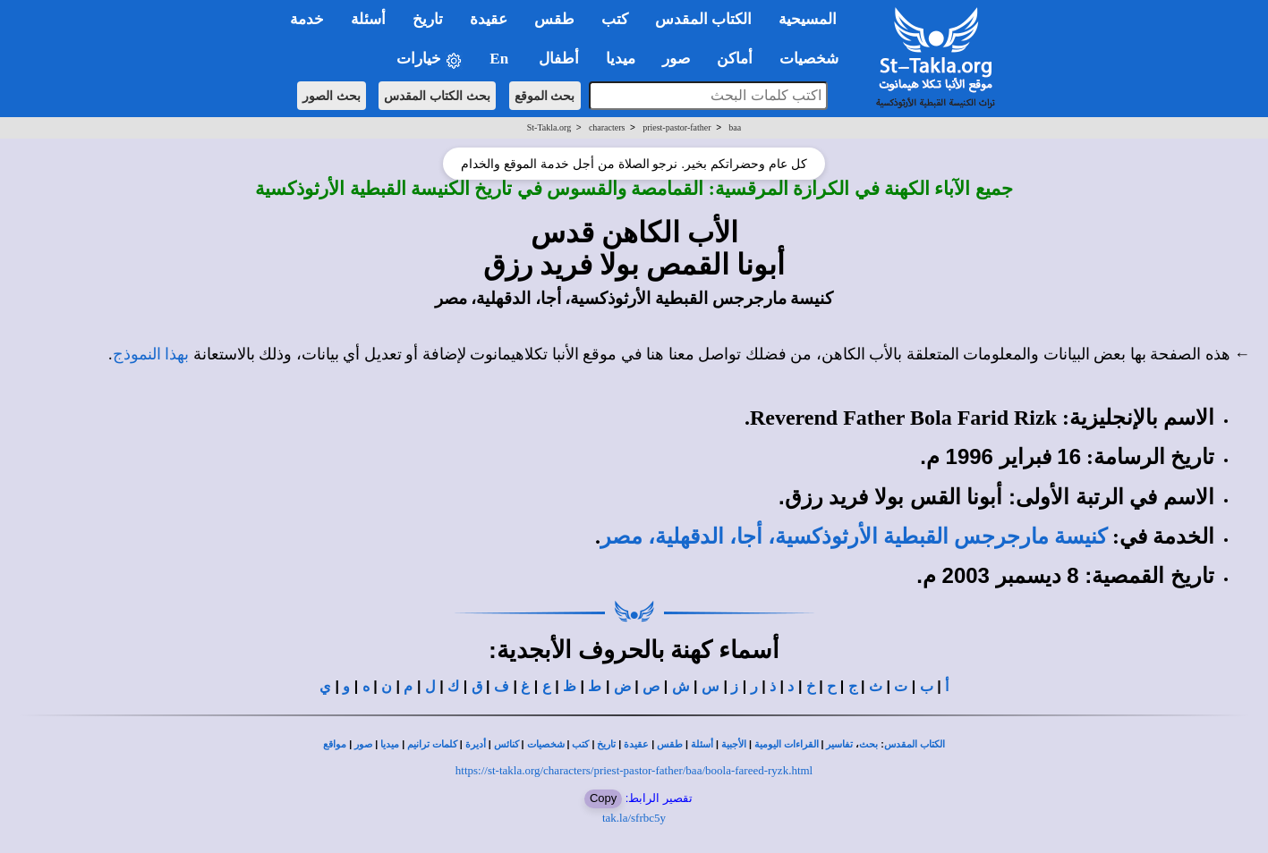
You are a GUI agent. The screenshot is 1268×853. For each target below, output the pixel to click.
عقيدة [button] (488, 19)
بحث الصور (331, 96)
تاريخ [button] (428, 19)
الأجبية (733, 744)
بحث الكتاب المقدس (437, 96)
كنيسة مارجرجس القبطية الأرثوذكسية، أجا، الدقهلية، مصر (853, 536)
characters (607, 127)
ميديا (389, 744)
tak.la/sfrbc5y (634, 817)
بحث (868, 744)
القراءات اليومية (786, 744)
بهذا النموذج (151, 354)
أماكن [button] (735, 58)
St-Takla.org (549, 127)
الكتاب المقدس (914, 744)
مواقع (334, 744)
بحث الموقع (545, 96)
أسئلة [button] (368, 19)
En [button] (500, 58)
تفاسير (839, 744)
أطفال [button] (559, 58)
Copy (603, 798)
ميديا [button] (620, 58)
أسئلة (702, 744)
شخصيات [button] (814, 58)
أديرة (475, 744)
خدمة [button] (307, 19)
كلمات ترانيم (432, 744)
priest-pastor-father (677, 127)
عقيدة (636, 744)
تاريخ (606, 744)
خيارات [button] (429, 59)
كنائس (506, 744)
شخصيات (546, 744)
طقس (670, 744)
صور (363, 744)
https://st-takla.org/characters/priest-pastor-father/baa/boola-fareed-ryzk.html (634, 770)
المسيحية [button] (808, 19)
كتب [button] (614, 19)
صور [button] (676, 58)
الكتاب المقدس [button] (703, 19)
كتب (580, 744)
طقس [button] (554, 19)
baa (734, 127)
